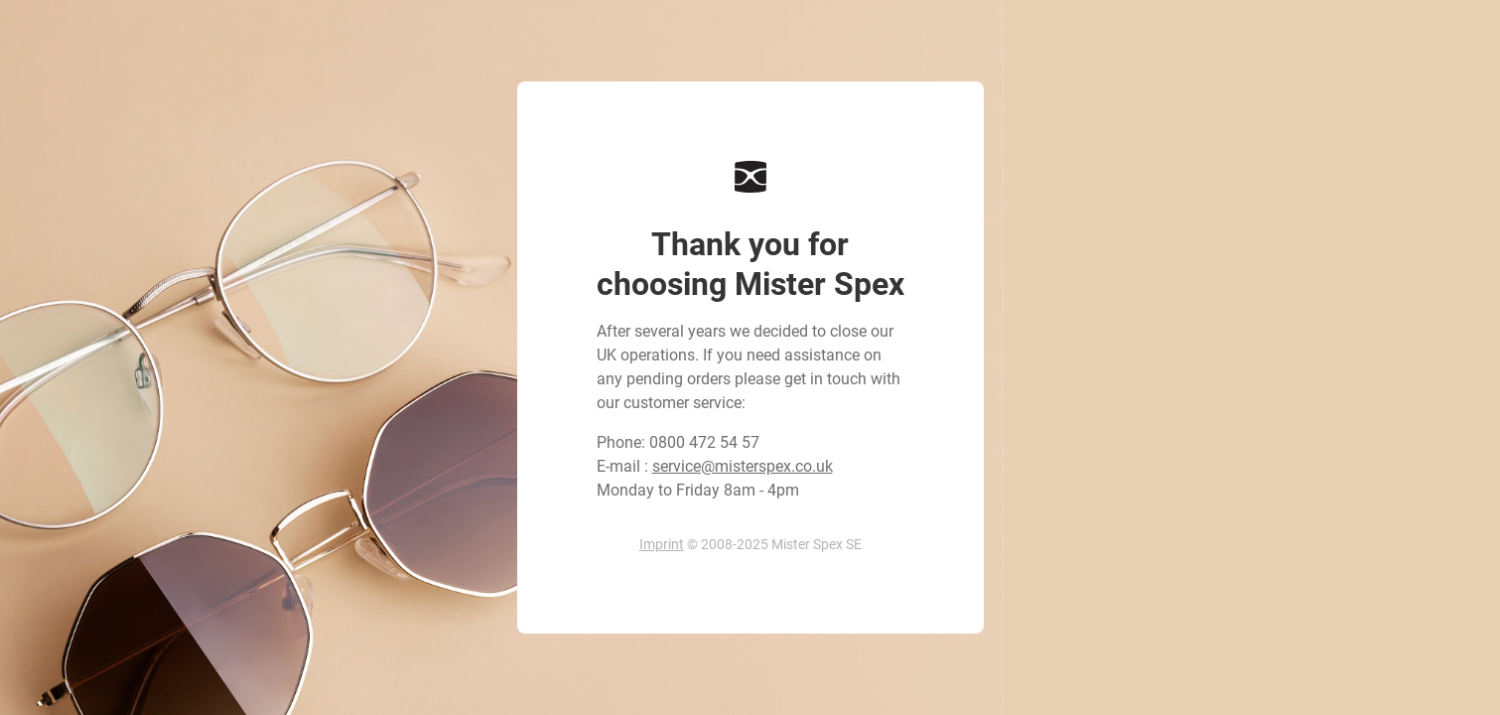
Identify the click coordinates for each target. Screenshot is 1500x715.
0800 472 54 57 (704, 442)
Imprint (661, 544)
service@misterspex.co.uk (742, 466)
